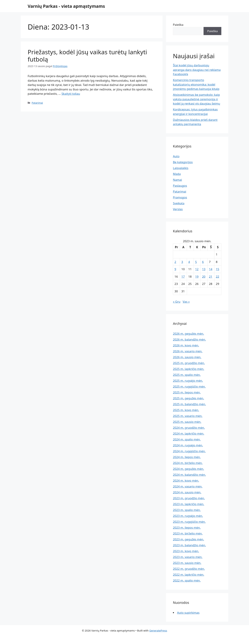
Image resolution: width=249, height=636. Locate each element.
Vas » (186, 302)
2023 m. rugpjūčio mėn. (189, 522)
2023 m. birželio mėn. (188, 533)
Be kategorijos (183, 162)
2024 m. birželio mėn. (188, 463)
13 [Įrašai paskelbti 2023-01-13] (203, 269)
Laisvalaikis (180, 168)
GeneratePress (158, 630)
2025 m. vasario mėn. (187, 416)
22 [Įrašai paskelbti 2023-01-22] (217, 276)
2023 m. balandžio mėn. (189, 545)
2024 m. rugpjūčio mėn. (189, 451)
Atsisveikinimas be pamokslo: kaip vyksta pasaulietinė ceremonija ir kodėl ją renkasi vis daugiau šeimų (196, 99)
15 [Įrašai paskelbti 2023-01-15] (217, 269)
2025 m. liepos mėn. (187, 392)
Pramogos (180, 197)
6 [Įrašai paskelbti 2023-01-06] (203, 262)
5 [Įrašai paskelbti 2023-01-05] (196, 262)
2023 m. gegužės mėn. (188, 539)
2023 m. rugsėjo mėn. (188, 516)
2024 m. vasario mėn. (187, 486)
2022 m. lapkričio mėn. (188, 575)
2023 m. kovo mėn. (186, 551)
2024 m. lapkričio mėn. (188, 433)
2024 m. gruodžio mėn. (189, 428)
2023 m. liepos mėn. (187, 528)
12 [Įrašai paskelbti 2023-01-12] (197, 269)
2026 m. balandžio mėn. (189, 339)
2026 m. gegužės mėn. (188, 334)
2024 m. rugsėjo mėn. (188, 445)
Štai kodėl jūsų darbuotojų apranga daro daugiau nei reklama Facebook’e (197, 69)
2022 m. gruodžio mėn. (189, 569)
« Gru (176, 302)
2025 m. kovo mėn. (186, 410)
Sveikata (178, 203)
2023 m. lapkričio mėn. (188, 504)
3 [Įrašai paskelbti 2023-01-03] (182, 262)
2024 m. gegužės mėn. (188, 469)
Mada (177, 174)
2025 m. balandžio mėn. (189, 404)
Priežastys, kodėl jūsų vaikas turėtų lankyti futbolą (87, 55)
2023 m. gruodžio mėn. (189, 498)
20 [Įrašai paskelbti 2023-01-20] (203, 276)
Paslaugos (180, 186)
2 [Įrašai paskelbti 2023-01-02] (175, 262)
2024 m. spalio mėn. (187, 439)
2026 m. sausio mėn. (187, 357)
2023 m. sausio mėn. (187, 563)
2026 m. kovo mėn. (186, 345)
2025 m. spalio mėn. (187, 375)
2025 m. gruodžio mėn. (189, 363)
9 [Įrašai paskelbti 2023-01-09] (175, 269)
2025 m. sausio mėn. (187, 422)
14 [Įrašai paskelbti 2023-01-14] (210, 269)
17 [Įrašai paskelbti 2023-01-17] (183, 276)
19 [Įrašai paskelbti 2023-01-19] (197, 276)
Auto (176, 156)
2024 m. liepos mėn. (187, 457)
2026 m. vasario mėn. (187, 351)
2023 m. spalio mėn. (187, 510)
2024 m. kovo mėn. (186, 480)
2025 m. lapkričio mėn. (188, 369)
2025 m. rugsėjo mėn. (188, 381)
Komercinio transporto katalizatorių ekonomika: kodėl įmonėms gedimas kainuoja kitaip (196, 84)
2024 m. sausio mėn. (187, 492)
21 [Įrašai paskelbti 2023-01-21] (210, 276)
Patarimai (37, 102)
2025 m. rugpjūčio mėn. (189, 386)
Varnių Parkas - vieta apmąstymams (66, 6)
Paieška (178, 25)
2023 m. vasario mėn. (187, 557)
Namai (177, 180)
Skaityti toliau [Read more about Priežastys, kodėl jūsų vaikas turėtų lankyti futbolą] (70, 94)
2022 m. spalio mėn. (187, 580)
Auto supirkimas (188, 613)
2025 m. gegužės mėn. (188, 398)
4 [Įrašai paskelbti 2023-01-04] (189, 262)
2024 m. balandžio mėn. (189, 475)
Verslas (178, 209)
